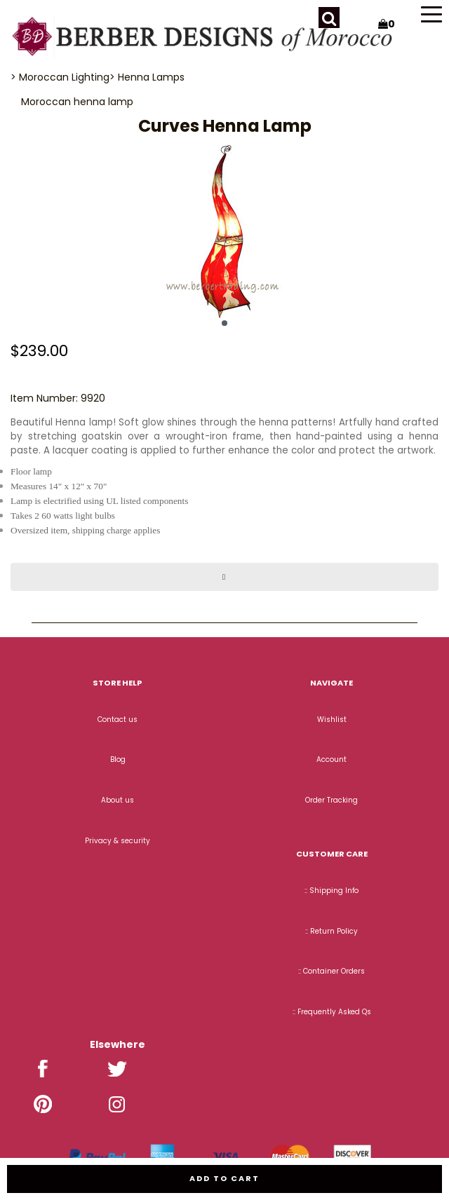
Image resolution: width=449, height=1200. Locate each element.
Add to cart (224, 1178)
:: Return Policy (331, 931)
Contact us (118, 719)
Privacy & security (117, 841)
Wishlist (332, 719)
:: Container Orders (331, 971)
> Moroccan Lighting (60, 77)
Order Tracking (331, 800)
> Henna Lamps (147, 77)
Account (331, 759)
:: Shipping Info (331, 890)
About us (117, 800)
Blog (118, 759)
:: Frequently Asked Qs (332, 1012)
